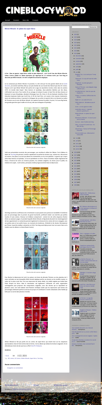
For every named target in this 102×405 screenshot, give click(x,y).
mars (77, 143)
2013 (75, 166)
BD (9, 358)
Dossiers (16, 20)
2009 (75, 177)
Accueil (7, 20)
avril (77, 141)
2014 (75, 163)
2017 (75, 155)
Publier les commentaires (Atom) (22, 389)
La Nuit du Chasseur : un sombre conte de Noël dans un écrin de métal (88, 261)
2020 (75, 50)
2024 (75, 40)
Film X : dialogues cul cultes (87, 233)
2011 (75, 171)
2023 (75, 42)
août (77, 66)
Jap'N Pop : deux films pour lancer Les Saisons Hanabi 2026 (87, 286)
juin (77, 72)
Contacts (35, 20)
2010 (75, 174)
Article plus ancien (60, 385)
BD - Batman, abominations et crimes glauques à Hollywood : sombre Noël (88, 208)
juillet (77, 69)
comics (12, 358)
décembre (79, 56)
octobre (78, 61)
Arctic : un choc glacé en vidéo (83, 106)
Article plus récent (11, 385)
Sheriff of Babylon (36, 346)
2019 (75, 53)
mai (77, 138)
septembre (79, 64)
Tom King (13, 154)
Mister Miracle (25, 358)
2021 (75, 48)
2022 (75, 45)
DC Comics (18, 358)
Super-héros (33, 358)
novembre (79, 58)
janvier (78, 149)
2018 (75, 152)
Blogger (54, 400)
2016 (75, 158)
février (78, 146)
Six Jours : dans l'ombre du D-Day (84, 122)
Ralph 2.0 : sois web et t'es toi (83, 100)
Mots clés (26, 20)
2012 (75, 168)
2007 (75, 182)
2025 (75, 37)
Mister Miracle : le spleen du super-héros (20, 29)
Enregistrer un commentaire (15, 368)
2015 (75, 160)
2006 (75, 185)
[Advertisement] (36, 378)
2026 (75, 34)
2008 (75, 179)
